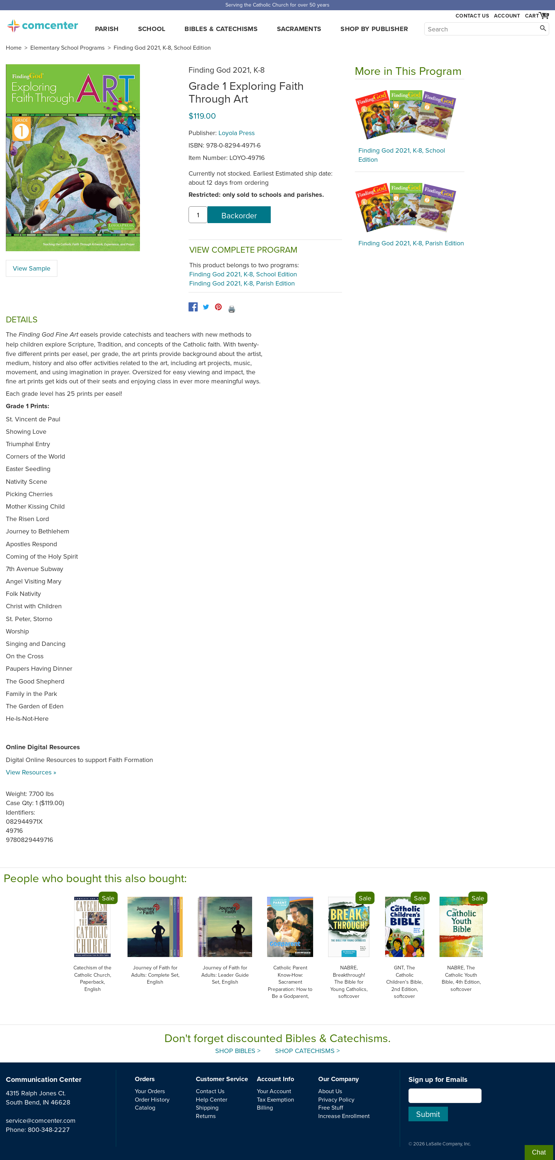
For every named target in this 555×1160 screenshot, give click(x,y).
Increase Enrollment (344, 1116)
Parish (107, 29)
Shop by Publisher (374, 29)
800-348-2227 (48, 1129)
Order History (152, 1099)
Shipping (207, 1107)
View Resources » (31, 772)
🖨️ (232, 308)
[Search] (486, 28)
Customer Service (222, 1079)
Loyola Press (236, 132)
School (152, 29)
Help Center (211, 1099)
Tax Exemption (275, 1099)
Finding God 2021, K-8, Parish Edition (242, 283)
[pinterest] (218, 306)
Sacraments (299, 29)
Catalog (145, 1107)
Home (14, 47)
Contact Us (472, 15)
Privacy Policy (336, 1099)
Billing (265, 1107)
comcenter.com (42, 24)
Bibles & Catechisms (221, 29)
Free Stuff (330, 1107)
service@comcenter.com (41, 1120)
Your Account (274, 1091)
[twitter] (205, 306)
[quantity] (198, 214)
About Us (330, 1091)
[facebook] (193, 306)
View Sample (31, 268)
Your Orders (150, 1091)
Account (507, 15)
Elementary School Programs (67, 47)
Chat (539, 1152)
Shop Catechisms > (307, 1050)
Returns (206, 1116)
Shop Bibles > (238, 1050)
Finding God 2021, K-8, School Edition (162, 47)
